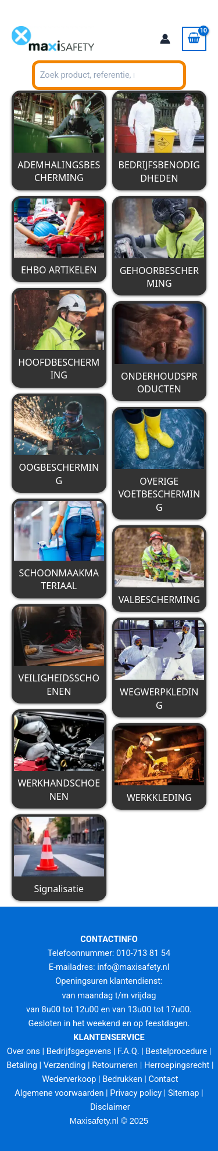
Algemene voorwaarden (59, 1093)
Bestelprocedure (176, 1051)
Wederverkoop (69, 1079)
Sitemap (183, 1093)
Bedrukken (122, 1079)
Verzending (65, 1065)
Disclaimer (110, 1107)
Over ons (23, 1051)
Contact (163, 1079)
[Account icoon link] (165, 39)
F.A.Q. (128, 1051)
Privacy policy (136, 1093)
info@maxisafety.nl (133, 967)
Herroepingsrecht (176, 1065)
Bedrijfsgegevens (79, 1051)
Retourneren (115, 1065)
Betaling (21, 1065)
